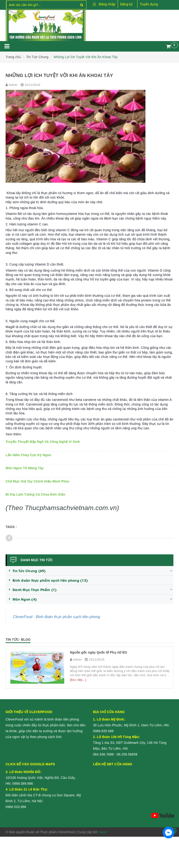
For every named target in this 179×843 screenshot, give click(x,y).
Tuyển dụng (149, 4)
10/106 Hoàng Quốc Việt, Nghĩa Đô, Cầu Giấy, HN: (41, 777)
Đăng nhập (107, 4)
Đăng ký (126, 4)
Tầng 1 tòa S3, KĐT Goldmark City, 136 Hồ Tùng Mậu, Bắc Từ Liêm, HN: (129, 742)
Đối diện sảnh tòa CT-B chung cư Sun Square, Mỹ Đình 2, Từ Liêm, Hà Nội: (43, 795)
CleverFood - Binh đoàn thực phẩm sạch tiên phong (56, 617)
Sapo (103, 832)
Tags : (11, 527)
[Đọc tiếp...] (78, 680)
